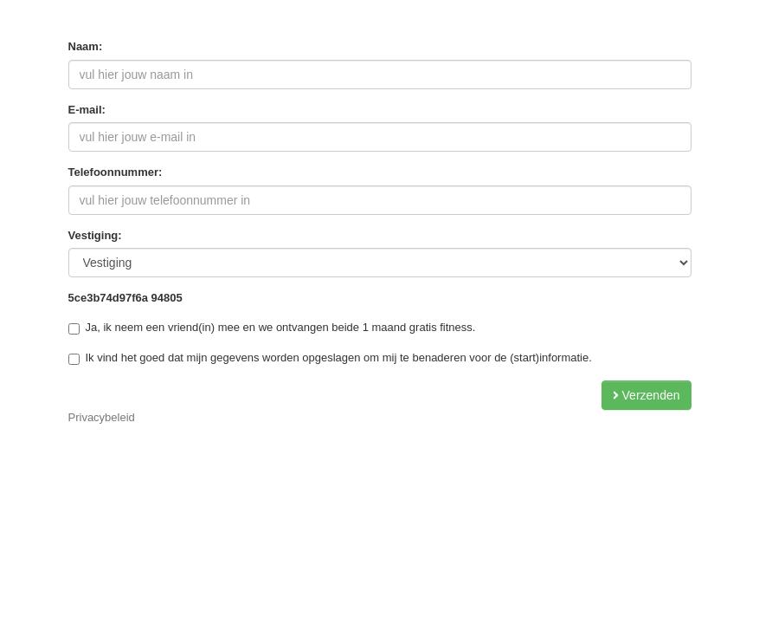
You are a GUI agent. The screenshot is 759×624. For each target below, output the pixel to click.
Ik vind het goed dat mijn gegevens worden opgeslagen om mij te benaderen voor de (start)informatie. (330, 358)
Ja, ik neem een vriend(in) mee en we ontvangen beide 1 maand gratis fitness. (272, 328)
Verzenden (646, 395)
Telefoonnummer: (115, 172)
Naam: (85, 46)
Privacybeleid (101, 417)
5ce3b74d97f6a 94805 (125, 297)
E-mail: (87, 109)
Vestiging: (95, 235)
